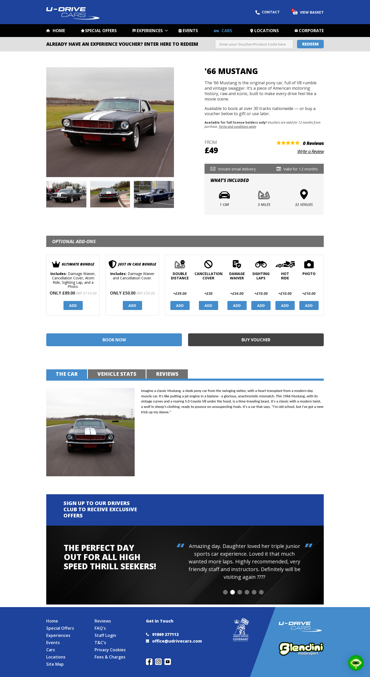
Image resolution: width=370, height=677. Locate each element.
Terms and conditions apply (237, 126)
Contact (267, 12)
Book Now (114, 340)
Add (73, 305)
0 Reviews (313, 143)
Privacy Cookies (110, 650)
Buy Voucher (256, 340)
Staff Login (105, 635)
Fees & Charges (110, 657)
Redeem (310, 44)
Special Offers (101, 30)
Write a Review (310, 151)
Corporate (311, 30)
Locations (266, 30)
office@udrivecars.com (174, 641)
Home (59, 30)
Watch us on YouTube (167, 661)
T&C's (100, 642)
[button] (225, 592)
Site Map (55, 664)
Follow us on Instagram (158, 661)
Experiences (150, 30)
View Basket (308, 12)
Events (190, 30)
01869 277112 (162, 634)
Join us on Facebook (149, 661)
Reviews (103, 621)
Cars (226, 30)
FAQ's (100, 628)
